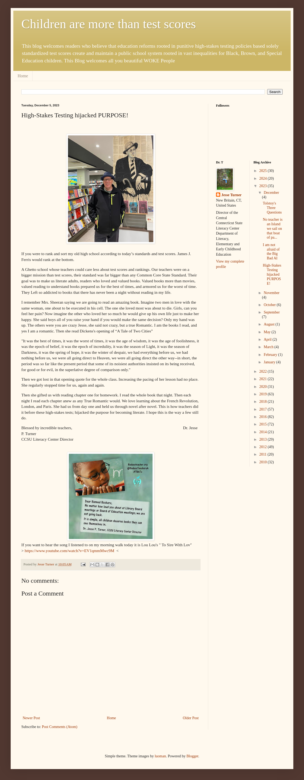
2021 (263, 379)
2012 (263, 447)
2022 (263, 371)
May (267, 332)
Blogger (192, 756)
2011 (263, 454)
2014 (263, 432)
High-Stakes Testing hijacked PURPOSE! (272, 274)
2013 (263, 439)
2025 (263, 171)
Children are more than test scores (108, 24)
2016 (263, 417)
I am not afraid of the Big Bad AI (271, 251)
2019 (263, 394)
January (270, 362)
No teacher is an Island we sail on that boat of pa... (272, 228)
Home (23, 76)
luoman (160, 756)
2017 (263, 409)
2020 (263, 387)
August (269, 324)
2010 (263, 462)
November (271, 293)
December (271, 193)
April (268, 339)
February (271, 355)
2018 (263, 402)
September (272, 312)
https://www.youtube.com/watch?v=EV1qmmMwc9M (70, 550)
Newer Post (31, 718)
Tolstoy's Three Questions (272, 207)
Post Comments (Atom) (59, 727)
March (269, 347)
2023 (263, 186)
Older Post (191, 718)
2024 (263, 178)
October (270, 305)
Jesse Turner (231, 195)
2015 (263, 424)
